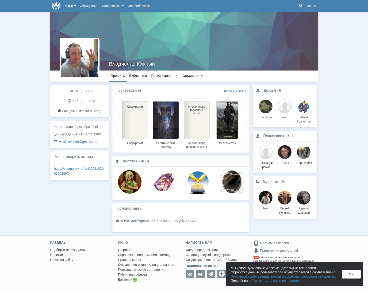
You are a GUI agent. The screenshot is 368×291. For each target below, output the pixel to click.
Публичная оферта (132, 274)
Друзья (270, 90)
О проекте (126, 250)
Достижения (133, 161)
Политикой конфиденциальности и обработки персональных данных (283, 276)
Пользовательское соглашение (141, 269)
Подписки (269, 182)
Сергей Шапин (227, 260)
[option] (135, 122)
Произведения (128, 90)
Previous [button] (116, 124)
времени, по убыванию (177, 221)
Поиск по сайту (61, 260)
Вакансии (127, 280)
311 (290, 136)
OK (351, 274)
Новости (56, 255)
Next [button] (245, 124)
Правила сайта (129, 260)
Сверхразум (135, 143)
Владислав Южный (132, 64)
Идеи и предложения (202, 250)
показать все (234, 90)
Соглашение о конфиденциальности (146, 265)
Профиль (118, 76)
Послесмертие (227, 143)
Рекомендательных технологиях (275, 281)
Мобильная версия (271, 243)
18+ (256, 257)
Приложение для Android (275, 250)
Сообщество (113, 6)
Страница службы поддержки (208, 255)
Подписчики (273, 136)
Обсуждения (89, 6)
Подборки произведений (69, 250)
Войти (311, 6)
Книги (70, 6)
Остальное (193, 76)
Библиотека (138, 76)
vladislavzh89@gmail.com (78, 142)
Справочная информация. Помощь (145, 255)
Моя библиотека (139, 6)
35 (283, 182)
